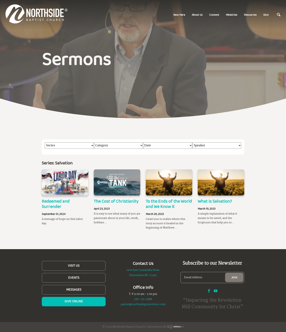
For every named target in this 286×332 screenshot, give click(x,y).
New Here (179, 15)
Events (73, 277)
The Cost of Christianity (116, 201)
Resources (250, 15)
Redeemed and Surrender (55, 204)
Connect (214, 15)
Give (265, 15)
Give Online (74, 301)
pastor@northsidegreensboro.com (143, 304)
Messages (73, 289)
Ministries (231, 15)
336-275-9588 (143, 299)
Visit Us (74, 265)
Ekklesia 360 (176, 327)
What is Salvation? (215, 201)
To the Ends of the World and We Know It (169, 204)
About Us (197, 15)
